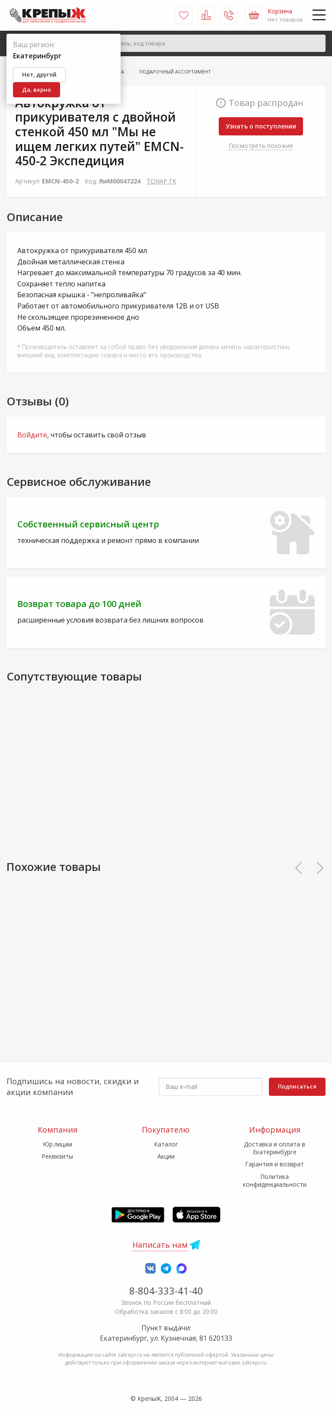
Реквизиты (57, 1156)
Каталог (166, 1144)
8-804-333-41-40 (166, 1290)
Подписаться (297, 1086)
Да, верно (36, 89)
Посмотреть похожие (261, 145)
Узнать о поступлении (261, 126)
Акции (166, 1156)
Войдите (32, 435)
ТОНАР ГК (161, 181)
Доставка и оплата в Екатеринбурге (274, 1148)
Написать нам (160, 1244)
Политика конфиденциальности (274, 1180)
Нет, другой (39, 74)
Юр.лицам (57, 1144)
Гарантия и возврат (274, 1164)
